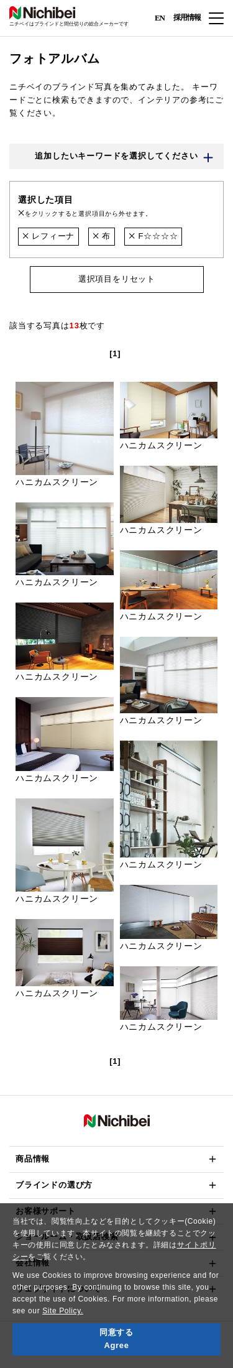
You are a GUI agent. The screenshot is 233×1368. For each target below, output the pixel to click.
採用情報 (187, 17)
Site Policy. (62, 1310)
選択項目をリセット (116, 279)
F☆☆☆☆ (153, 236)
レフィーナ (48, 236)
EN (160, 17)
